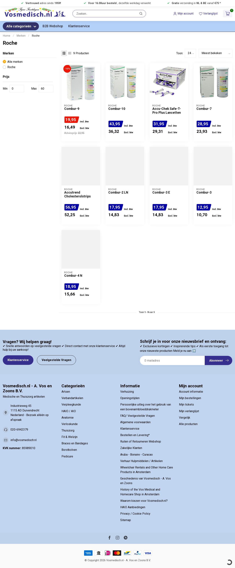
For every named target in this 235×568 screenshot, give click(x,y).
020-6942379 (19, 429)
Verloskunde (70, 424)
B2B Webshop (53, 26)
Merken (21, 35)
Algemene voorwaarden (135, 422)
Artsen (66, 391)
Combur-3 (204, 192)
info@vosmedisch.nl (23, 440)
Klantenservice (79, 26)
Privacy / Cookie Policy (135, 513)
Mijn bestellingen (190, 398)
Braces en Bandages (75, 443)
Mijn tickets (186, 404)
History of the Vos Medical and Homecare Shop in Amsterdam (140, 492)
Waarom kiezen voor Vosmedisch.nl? (144, 500)
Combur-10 (116, 109)
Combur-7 (204, 109)
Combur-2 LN (118, 192)
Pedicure (67, 456)
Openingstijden (130, 398)
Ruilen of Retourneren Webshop (140, 441)
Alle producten (188, 424)
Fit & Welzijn (69, 437)
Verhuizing (127, 391)
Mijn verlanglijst (189, 411)
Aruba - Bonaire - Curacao (136, 454)
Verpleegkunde (71, 404)
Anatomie (68, 417)
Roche (36, 35)
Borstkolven (69, 450)
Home (6, 35)
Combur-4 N (73, 275)
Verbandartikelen (72, 398)
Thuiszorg (68, 430)
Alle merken (15, 61)
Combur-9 (71, 109)
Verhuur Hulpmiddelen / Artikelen (141, 461)
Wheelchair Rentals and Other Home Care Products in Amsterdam (146, 470)
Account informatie (191, 391)
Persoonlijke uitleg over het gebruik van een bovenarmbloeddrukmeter (145, 407)
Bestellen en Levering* (135, 435)
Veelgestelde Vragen (56, 360)
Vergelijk (184, 417)
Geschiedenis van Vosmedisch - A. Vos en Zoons (145, 481)
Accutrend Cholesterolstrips (77, 194)
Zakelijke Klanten (131, 448)
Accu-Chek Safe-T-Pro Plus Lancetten (166, 110)
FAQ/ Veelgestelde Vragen (137, 415)
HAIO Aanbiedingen (132, 507)
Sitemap (125, 520)
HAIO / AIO (69, 411)
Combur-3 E (161, 192)
